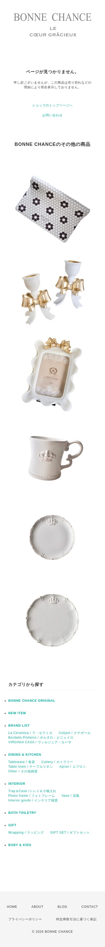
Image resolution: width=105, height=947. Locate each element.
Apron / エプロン (73, 766)
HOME (12, 907)
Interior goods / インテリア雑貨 (33, 800)
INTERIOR (16, 784)
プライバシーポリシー (25, 919)
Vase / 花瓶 (71, 796)
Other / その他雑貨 (23, 771)
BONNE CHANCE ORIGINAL (31, 701)
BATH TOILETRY (22, 813)
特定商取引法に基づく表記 (76, 919)
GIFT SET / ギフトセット (70, 832)
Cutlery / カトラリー (57, 762)
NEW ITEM (17, 713)
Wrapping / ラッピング (26, 832)
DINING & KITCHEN (24, 755)
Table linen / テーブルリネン (30, 766)
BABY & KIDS (19, 845)
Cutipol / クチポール (74, 733)
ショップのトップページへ (52, 105)
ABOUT (37, 907)
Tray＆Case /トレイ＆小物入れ (32, 791)
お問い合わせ (52, 115)
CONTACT (89, 907)
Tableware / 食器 (21, 762)
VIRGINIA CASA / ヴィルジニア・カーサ (39, 742)
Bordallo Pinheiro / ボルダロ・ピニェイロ (41, 737)
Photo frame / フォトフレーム (31, 796)
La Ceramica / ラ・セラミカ (30, 733)
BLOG (62, 907)
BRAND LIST (19, 725)
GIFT (12, 825)
